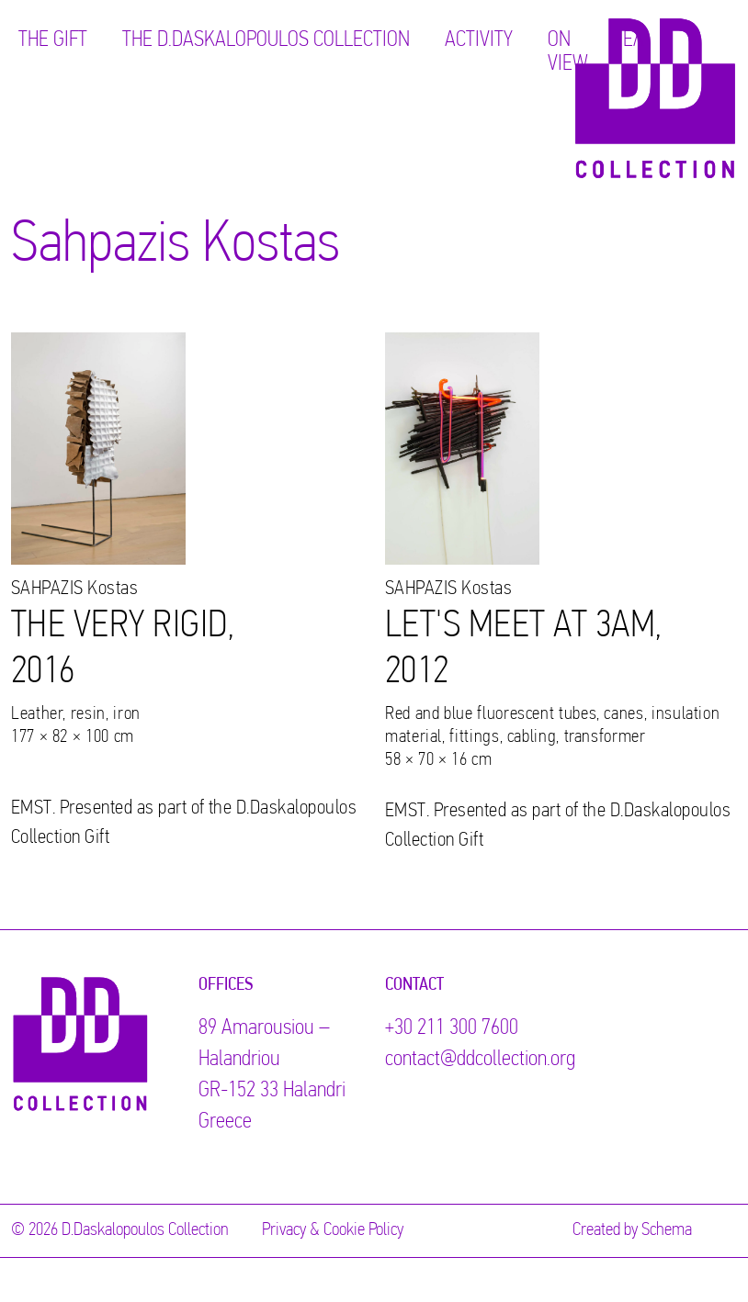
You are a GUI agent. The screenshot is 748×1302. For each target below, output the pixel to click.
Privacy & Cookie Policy (332, 1230)
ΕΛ (633, 40)
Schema (666, 1230)
